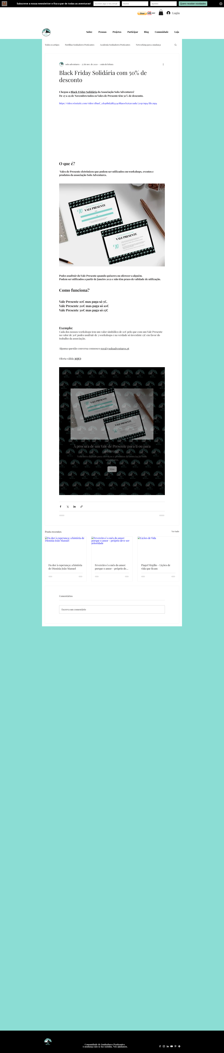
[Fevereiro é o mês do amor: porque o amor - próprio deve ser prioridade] (112, 548)
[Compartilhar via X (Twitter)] (67, 506)
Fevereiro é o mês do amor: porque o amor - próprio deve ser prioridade (112, 566)
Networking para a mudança (148, 45)
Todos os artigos (52, 45)
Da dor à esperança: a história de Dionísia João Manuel (65, 566)
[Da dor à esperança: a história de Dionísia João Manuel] (65, 548)
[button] (142, 13)
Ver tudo (175, 531)
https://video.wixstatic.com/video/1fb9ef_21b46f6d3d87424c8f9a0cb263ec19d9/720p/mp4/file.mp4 (108, 103)
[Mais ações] (163, 64)
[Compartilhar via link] (81, 506)
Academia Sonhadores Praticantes (115, 45)
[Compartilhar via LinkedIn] (74, 506)
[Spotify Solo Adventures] (179, 1046)
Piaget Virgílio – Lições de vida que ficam (155, 566)
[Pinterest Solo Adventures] (175, 1046)
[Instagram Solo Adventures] (163, 1046)
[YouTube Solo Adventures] (171, 1046)
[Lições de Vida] (158, 548)
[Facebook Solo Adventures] (160, 1046)
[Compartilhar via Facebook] (60, 506)
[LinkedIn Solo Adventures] (167, 1046)
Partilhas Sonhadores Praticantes (79, 45)
